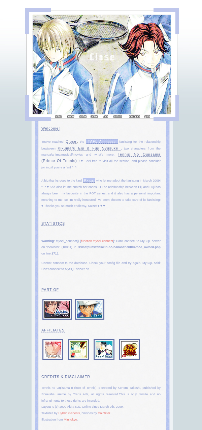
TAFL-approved (102, 141)
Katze (89, 180)
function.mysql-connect (97, 241)
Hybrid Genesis (69, 413)
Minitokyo (70, 419)
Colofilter (104, 413)
